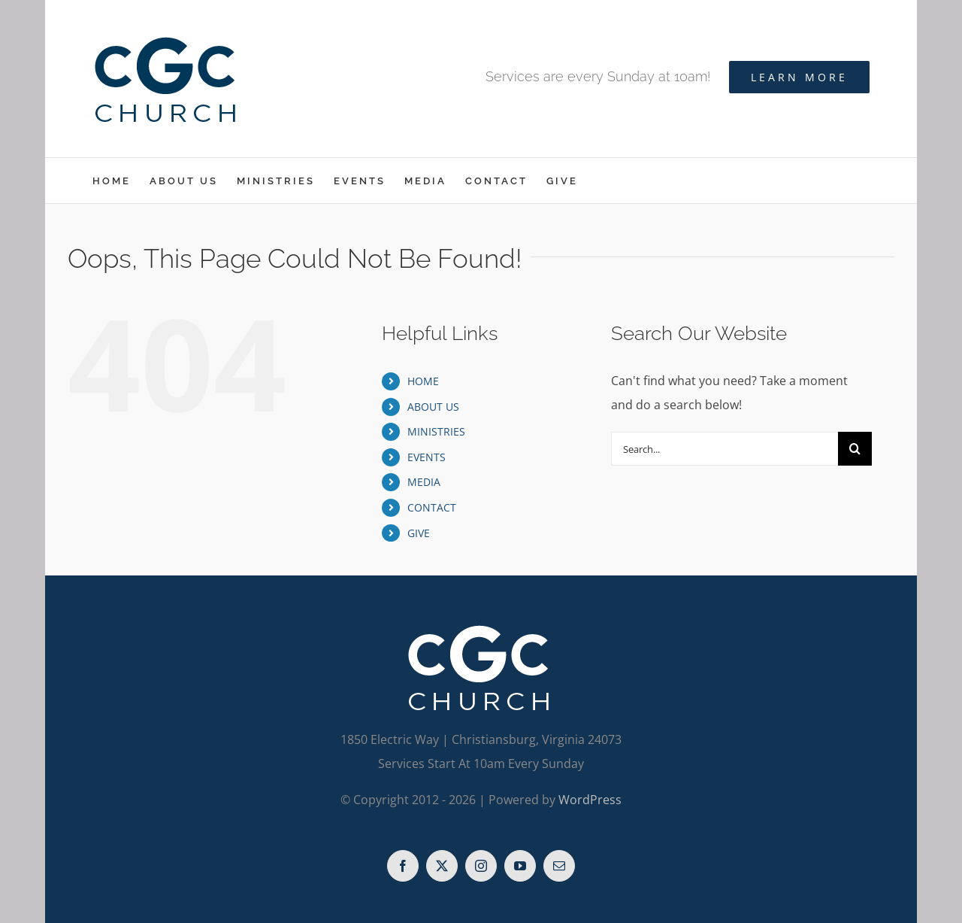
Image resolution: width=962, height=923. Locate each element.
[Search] (855, 449)
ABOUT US (433, 406)
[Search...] (724, 449)
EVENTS (426, 457)
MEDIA (423, 482)
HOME (423, 381)
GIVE (418, 533)
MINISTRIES (436, 431)
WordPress (590, 799)
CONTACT (431, 507)
